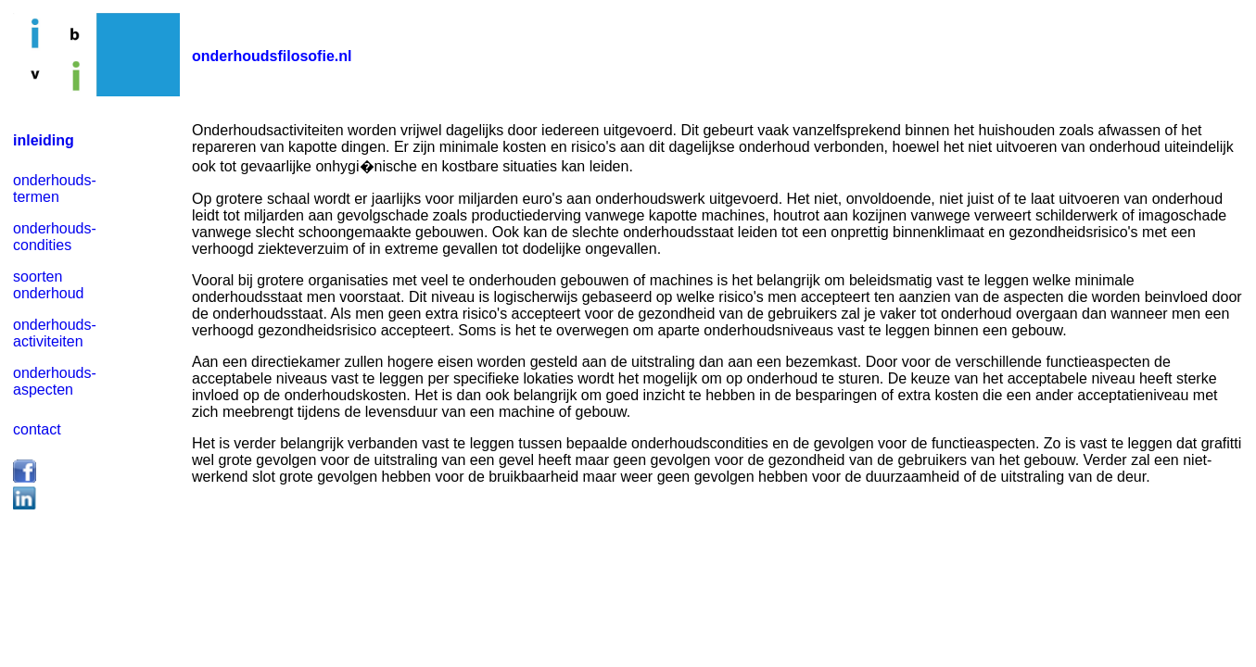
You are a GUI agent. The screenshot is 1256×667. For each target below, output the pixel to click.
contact (37, 429)
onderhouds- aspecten (54, 381)
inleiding (43, 140)
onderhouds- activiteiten (54, 333)
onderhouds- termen (54, 188)
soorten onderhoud (48, 285)
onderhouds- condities (54, 236)
